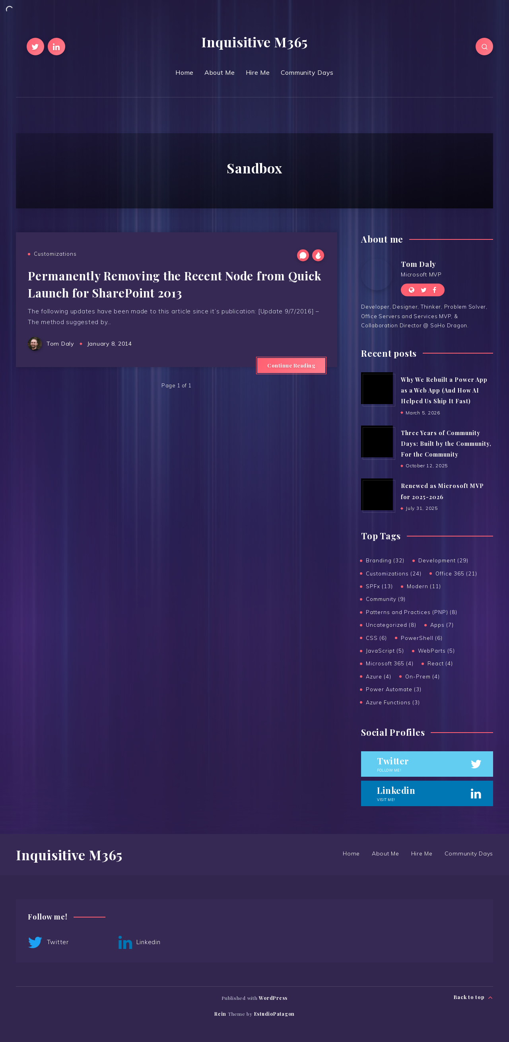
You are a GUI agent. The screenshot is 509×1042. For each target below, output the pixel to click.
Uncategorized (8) (391, 625)
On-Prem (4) (422, 676)
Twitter (48, 943)
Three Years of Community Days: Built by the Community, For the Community (446, 444)
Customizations (55, 254)
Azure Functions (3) (393, 702)
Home (184, 72)
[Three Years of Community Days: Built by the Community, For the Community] (377, 441)
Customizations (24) (394, 573)
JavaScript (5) (385, 650)
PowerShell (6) (422, 638)
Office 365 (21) (456, 573)
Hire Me (258, 72)
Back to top (473, 997)
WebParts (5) (436, 650)
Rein (220, 1014)
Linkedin (140, 943)
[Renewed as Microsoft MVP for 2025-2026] (377, 494)
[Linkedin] (56, 46)
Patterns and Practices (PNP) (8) (411, 612)
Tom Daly (418, 264)
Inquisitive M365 (254, 42)
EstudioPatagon (274, 1014)
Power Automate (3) (394, 689)
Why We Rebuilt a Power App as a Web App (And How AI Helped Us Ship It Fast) (444, 390)
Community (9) (386, 599)
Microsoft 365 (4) (390, 663)
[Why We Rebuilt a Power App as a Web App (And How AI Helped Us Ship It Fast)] (377, 388)
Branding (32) (385, 560)
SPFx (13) (379, 586)
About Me (219, 72)
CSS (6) (376, 638)
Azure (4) (378, 676)
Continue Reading (291, 365)
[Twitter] (35, 46)
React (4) (440, 663)
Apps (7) (442, 625)
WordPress (273, 998)
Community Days (307, 72)
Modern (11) (424, 586)
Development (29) (443, 560)
